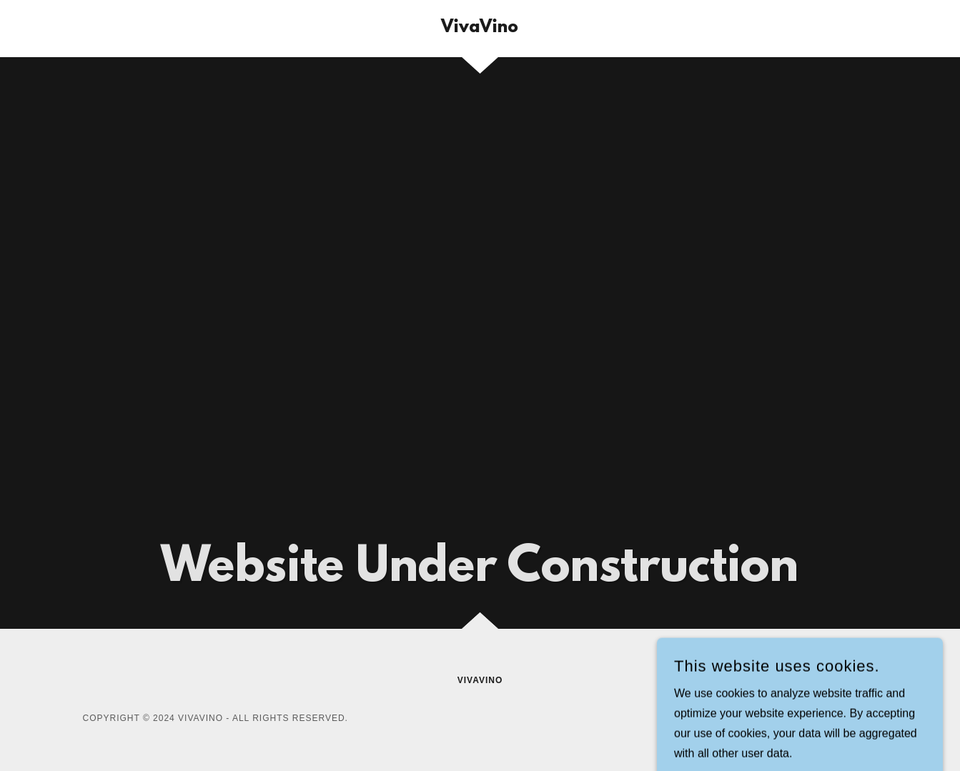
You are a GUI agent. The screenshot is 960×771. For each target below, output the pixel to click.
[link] (479, 28)
